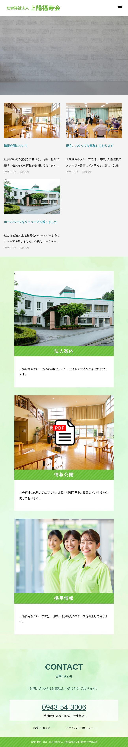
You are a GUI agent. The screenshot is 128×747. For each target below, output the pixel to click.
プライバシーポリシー (79, 727)
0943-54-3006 (64, 707)
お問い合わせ (41, 727)
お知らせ (24, 171)
